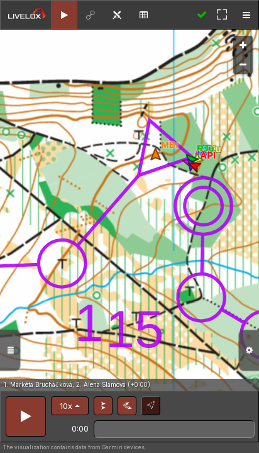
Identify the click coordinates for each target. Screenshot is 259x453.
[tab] (64, 15)
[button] (70, 405)
